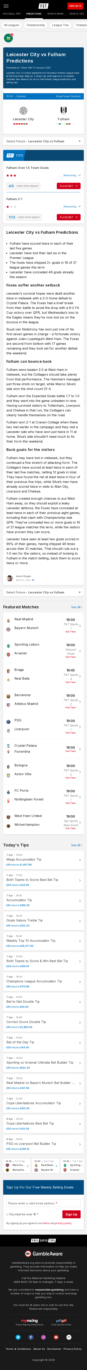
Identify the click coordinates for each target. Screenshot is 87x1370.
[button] (43, 175)
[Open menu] (6, 6)
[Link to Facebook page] (30, 1337)
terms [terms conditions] (46, 1223)
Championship (35, 25)
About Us (39, 1349)
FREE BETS (75, 6)
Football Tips (12, 13)
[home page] (43, 6)
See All (75, 607)
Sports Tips (76, 13)
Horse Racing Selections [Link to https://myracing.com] (29, 1321)
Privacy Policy (73, 1349)
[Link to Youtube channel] (56, 1337)
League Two (60, 25)
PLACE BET (66, 186)
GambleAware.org (23, 1262)
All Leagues (11, 25)
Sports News (55, 13)
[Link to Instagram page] (43, 1337)
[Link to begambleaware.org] (44, 1254)
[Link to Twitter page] (18, 1337)
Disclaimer (54, 1349)
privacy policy (63, 1223)
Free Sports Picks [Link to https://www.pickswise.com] (61, 1323)
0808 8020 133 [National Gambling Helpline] (23, 1281)
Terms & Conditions (18, 1349)
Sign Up (71, 1214)
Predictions (33, 13)
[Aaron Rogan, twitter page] (20, 578)
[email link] (68, 1337)
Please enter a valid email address (31, 1203)
